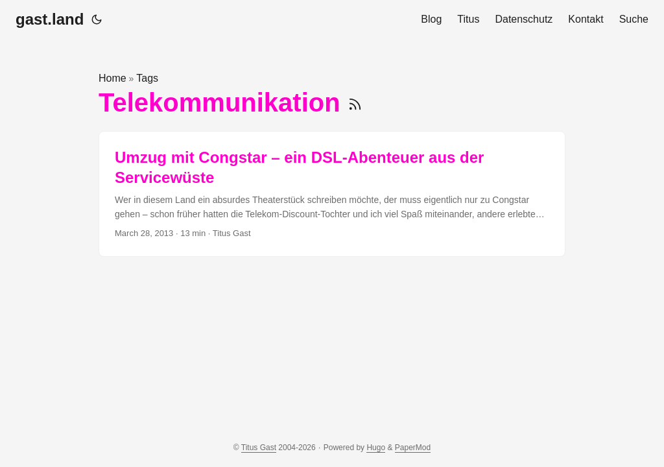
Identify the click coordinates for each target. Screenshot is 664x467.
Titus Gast (258, 447)
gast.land (50, 19)
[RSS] (355, 102)
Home (112, 78)
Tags (147, 78)
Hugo (375, 447)
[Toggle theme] (96, 19)
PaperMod (413, 447)
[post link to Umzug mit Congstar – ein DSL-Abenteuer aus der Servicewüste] (332, 194)
